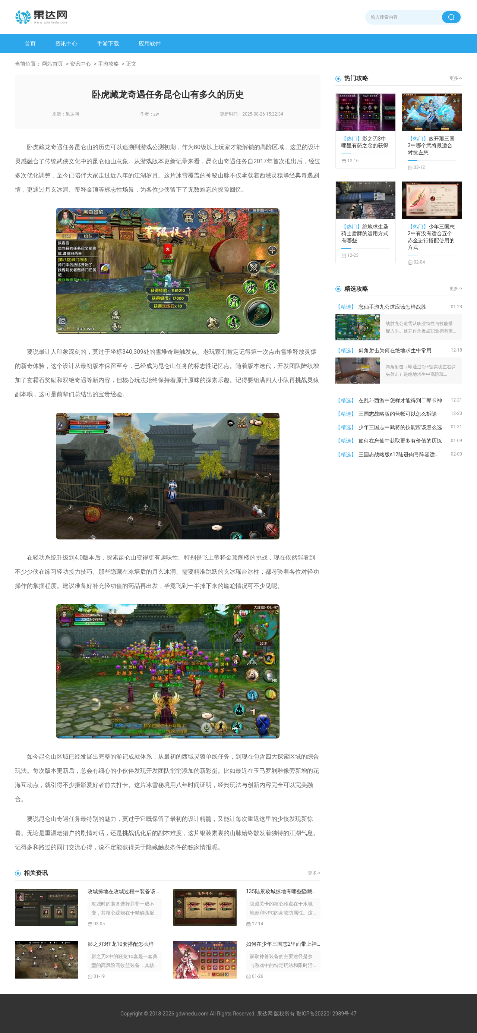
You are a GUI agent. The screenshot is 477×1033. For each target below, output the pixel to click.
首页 (30, 43)
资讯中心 (66, 43)
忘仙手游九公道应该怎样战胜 (392, 307)
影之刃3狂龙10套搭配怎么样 (121, 944)
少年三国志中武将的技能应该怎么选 (400, 427)
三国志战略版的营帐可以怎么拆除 (397, 414)
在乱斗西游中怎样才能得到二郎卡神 (400, 400)
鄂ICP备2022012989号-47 (326, 1014)
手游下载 (108, 43)
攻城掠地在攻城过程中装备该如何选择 (125, 891)
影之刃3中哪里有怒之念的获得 (364, 142)
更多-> (314, 873)
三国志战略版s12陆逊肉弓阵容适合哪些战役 (404, 454)
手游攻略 (108, 64)
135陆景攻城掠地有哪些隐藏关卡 (283, 891)
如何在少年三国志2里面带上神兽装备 (283, 944)
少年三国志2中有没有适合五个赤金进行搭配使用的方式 (431, 237)
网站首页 (52, 64)
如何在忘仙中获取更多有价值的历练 (400, 441)
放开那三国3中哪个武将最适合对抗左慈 (431, 145)
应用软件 (150, 43)
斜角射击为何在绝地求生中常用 (395, 350)
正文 (131, 64)
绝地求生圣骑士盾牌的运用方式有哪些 (364, 233)
